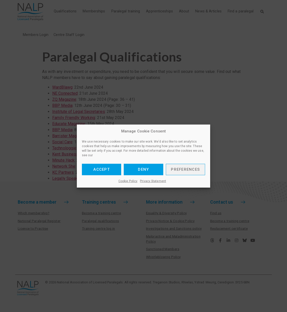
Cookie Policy (127, 181)
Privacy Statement (153, 181)
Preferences (185, 169)
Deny (143, 169)
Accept (101, 169)
